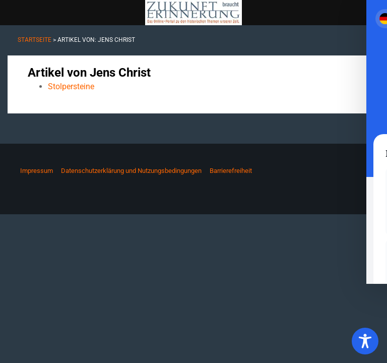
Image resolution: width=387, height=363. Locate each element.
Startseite (34, 39)
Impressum (36, 170)
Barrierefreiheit (231, 170)
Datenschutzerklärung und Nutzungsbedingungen (131, 170)
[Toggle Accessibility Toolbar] (365, 341)
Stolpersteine (71, 86)
